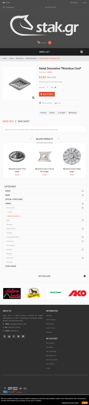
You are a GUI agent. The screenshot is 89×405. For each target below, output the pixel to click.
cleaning (9, 224)
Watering (9, 262)
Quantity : (42, 87)
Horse (7, 191)
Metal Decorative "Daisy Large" (72, 170)
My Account (50, 343)
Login (84, 2)
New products (51, 320)
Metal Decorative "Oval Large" (17, 170)
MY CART (41, 42)
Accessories (10, 208)
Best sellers (50, 324)
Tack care (9, 258)
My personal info (51, 360)
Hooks (10, 212)
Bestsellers (44, 276)
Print (59, 103)
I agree (84, 403)
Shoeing (9, 250)
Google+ (62, 113)
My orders (49, 347)
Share (52, 113)
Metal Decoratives (14, 216)
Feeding (9, 233)
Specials (49, 315)
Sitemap (49, 332)
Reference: (42, 72)
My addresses (51, 356)
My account (52, 338)
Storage (9, 254)
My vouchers (50, 364)
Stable (8, 203)
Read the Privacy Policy (70, 403)
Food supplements (12, 237)
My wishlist (74, 2)
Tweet (43, 113)
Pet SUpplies (10, 245)
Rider (7, 195)
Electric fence (11, 229)
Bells (8, 220)
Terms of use (50, 328)
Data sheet (24, 121)
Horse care (10, 241)
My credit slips (51, 351)
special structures (14, 199)
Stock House (10, 266)
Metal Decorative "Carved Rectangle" (44, 170)
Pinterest (72, 113)
